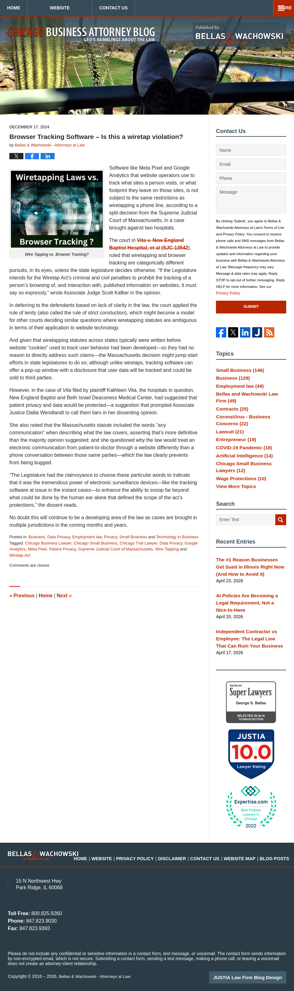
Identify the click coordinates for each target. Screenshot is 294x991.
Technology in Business (177, 537)
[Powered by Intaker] (241, 978)
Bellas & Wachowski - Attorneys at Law (96, 976)
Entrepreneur (234, 445)
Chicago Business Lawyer (48, 543)
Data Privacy (58, 537)
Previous (22, 595)
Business (36, 537)
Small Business (133, 537)
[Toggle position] (260, 791)
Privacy (110, 537)
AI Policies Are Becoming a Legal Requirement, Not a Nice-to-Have (250, 608)
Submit (251, 306)
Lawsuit (228, 436)
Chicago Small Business (95, 543)
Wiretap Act (19, 555)
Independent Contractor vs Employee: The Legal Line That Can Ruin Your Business (248, 639)
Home (29, 7)
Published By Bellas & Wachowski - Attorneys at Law (239, 34)
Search (280, 531)
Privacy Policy (227, 293)
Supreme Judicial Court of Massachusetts (115, 549)
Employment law (87, 537)
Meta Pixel (37, 549)
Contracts (230, 412)
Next (64, 595)
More (280, 7)
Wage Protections (239, 488)
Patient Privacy (62, 549)
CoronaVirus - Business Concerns (240, 425)
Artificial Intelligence (242, 464)
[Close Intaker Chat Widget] (273, 791)
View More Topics (234, 497)
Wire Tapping (167, 549)
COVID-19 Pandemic (241, 455)
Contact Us (159, 7)
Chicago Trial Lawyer (138, 543)
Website (90, 7)
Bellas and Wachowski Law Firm (249, 401)
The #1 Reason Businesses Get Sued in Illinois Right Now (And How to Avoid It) (248, 578)
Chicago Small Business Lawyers (251, 476)
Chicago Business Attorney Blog (81, 34)
